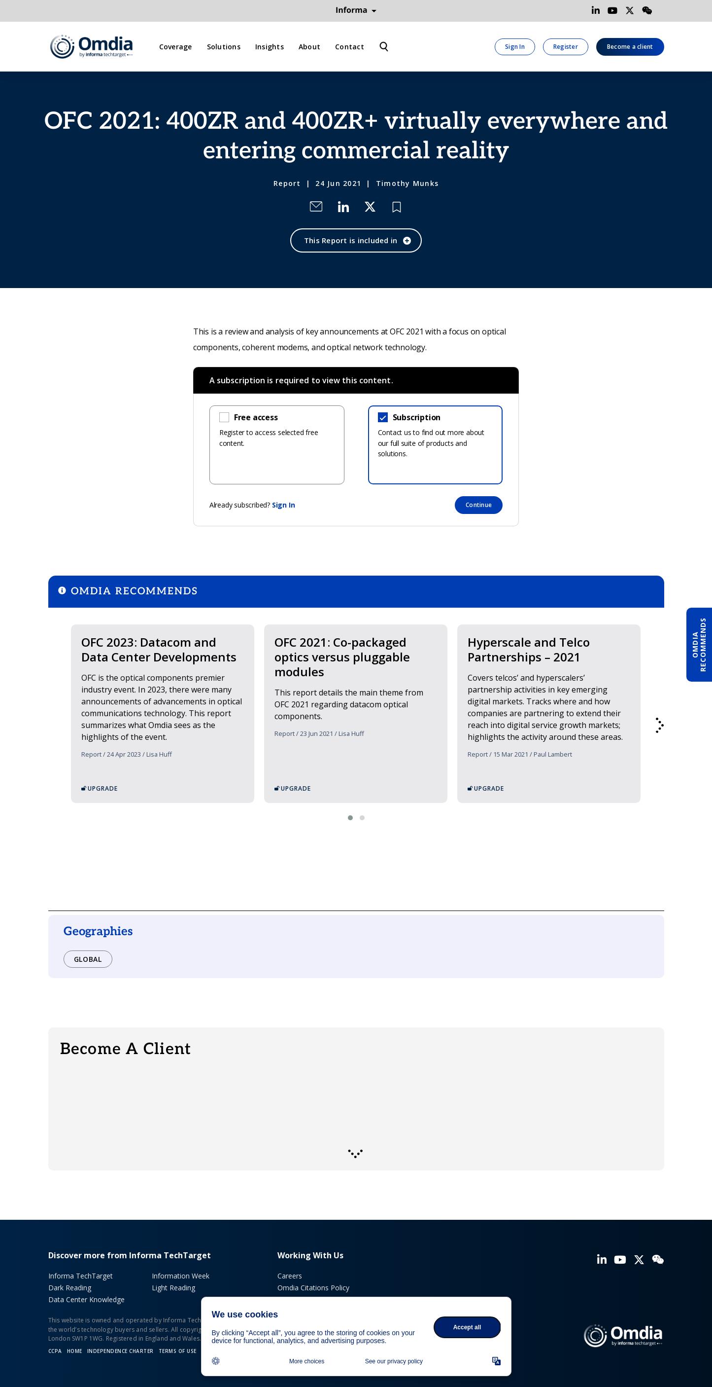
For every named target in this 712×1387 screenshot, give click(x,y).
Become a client (630, 46)
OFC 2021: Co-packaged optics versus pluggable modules (342, 657)
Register (565, 46)
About (309, 46)
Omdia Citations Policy (313, 1287)
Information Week (180, 1275)
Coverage (175, 46)
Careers (289, 1275)
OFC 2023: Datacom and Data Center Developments (159, 649)
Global (88, 959)
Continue (479, 505)
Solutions (223, 46)
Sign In (515, 46)
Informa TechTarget (80, 1275)
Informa (356, 10)
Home (74, 1351)
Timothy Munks (407, 183)
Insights (269, 46)
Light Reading (173, 1287)
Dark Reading (69, 1287)
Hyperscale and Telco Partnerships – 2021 (529, 649)
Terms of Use (178, 1351)
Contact (349, 46)
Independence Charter (120, 1351)
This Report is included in (351, 240)
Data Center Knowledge (86, 1299)
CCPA (55, 1351)
